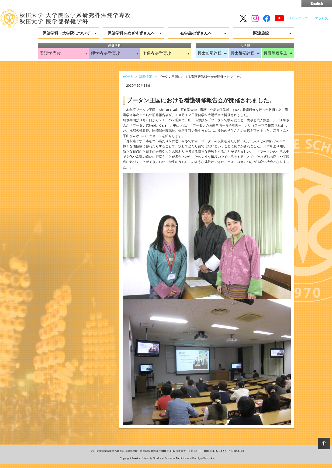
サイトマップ (298, 18)
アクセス (321, 18)
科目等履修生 (275, 53)
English (316, 3)
